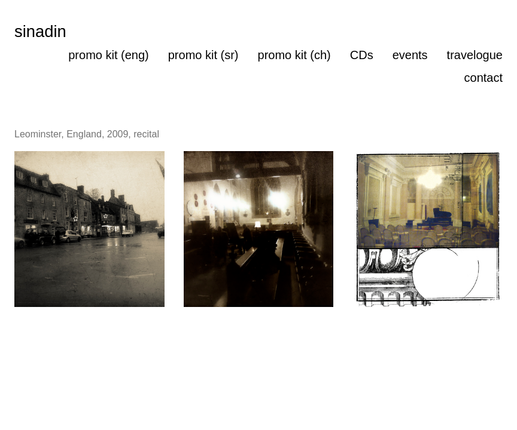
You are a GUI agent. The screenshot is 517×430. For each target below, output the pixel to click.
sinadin (40, 31)
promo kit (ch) (294, 55)
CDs (361, 55)
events (410, 55)
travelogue (475, 55)
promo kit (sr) (203, 55)
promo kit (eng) (108, 55)
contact (483, 77)
